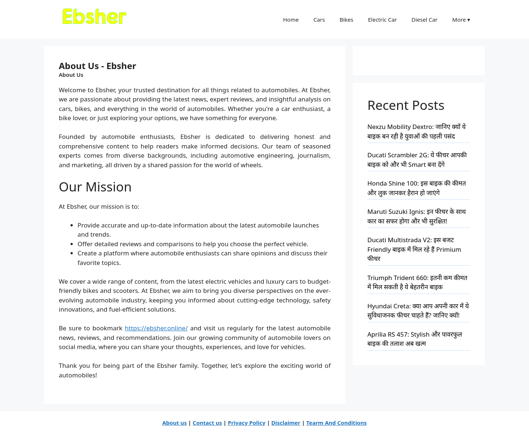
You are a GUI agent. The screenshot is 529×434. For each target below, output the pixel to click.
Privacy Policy (246, 422)
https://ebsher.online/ (156, 328)
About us (174, 422)
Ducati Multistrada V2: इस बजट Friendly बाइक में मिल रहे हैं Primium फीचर (414, 249)
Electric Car (382, 19)
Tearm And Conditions (336, 422)
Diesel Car (424, 19)
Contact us (207, 422)
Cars (319, 19)
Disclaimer (286, 422)
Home (291, 19)
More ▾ (461, 19)
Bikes (346, 19)
